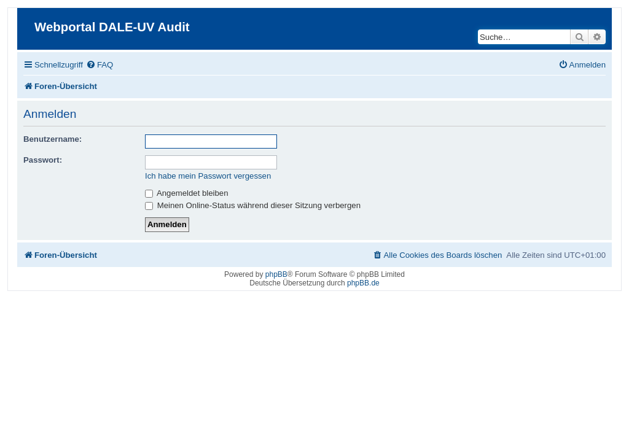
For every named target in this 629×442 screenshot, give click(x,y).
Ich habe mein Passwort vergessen (208, 175)
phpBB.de (363, 283)
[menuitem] (99, 65)
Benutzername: (52, 139)
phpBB (276, 274)
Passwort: (42, 160)
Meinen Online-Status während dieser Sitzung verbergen (253, 205)
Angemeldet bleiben (187, 193)
